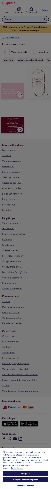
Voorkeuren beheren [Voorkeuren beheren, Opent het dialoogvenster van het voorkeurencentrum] (25, 486)
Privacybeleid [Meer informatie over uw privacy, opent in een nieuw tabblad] (17, 468)
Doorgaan (25, 474)
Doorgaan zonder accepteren (25, 480)
